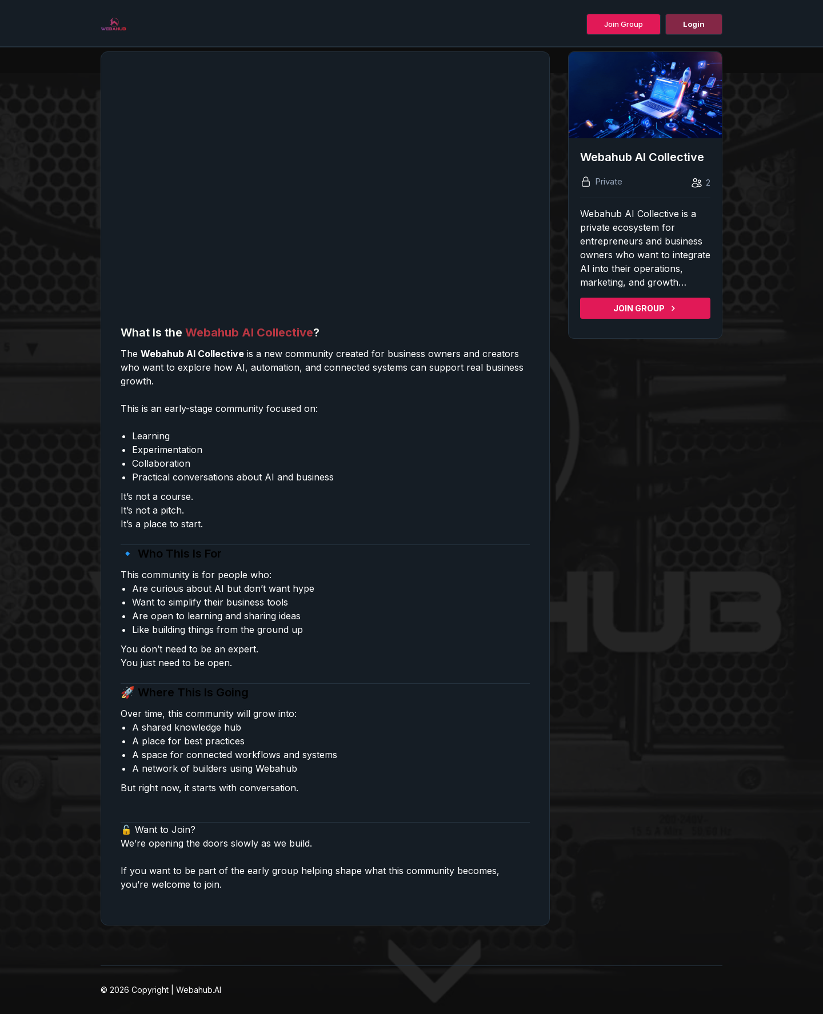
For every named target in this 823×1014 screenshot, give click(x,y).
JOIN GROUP (645, 308)
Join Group (623, 24)
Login (694, 24)
